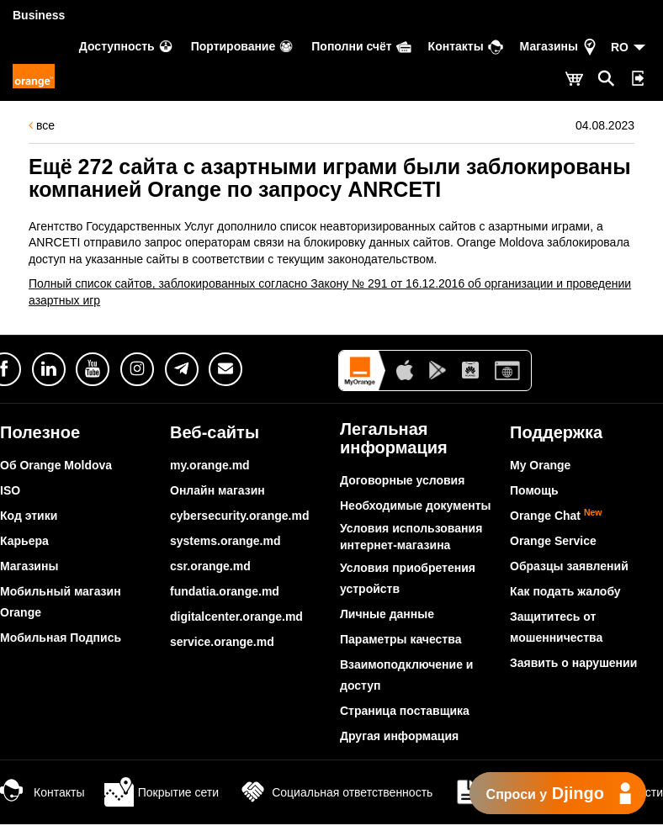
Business (39, 15)
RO (620, 47)
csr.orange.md (210, 566)
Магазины (29, 566)
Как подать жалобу (565, 591)
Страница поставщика (404, 710)
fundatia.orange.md (224, 591)
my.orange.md (210, 465)
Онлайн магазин (217, 490)
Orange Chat (556, 515)
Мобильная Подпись (60, 637)
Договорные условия (402, 480)
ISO (10, 490)
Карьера (24, 541)
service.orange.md (222, 641)
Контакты (42, 792)
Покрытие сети (161, 792)
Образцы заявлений (569, 566)
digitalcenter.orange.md (236, 616)
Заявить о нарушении (573, 663)
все (42, 125)
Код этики (28, 515)
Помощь (534, 490)
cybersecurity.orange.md (239, 515)
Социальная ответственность (335, 792)
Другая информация (399, 736)
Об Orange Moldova (56, 465)
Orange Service (553, 541)
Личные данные (387, 614)
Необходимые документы (415, 505)
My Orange (540, 465)
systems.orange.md (225, 541)
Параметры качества (400, 639)
